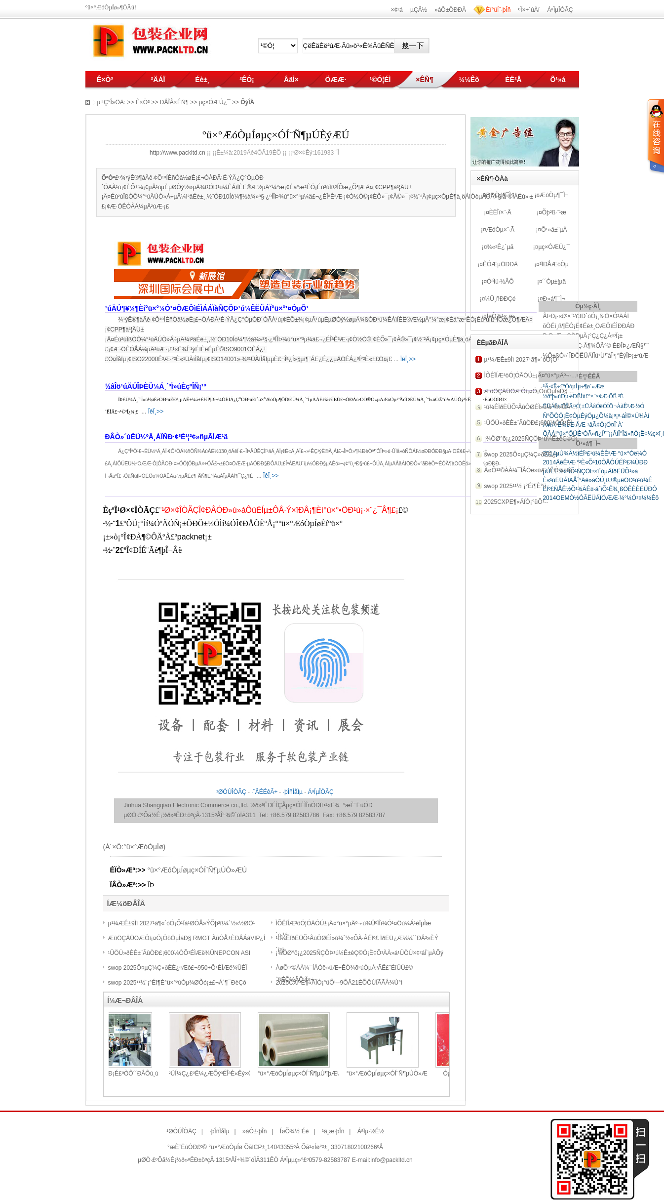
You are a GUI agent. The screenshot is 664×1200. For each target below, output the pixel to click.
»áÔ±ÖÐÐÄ (450, 9)
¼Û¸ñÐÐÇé (500, 298)
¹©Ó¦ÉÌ (380, 79)
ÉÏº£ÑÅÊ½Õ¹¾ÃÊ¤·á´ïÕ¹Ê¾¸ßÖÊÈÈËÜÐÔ (600, 489)
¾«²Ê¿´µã (500, 247)
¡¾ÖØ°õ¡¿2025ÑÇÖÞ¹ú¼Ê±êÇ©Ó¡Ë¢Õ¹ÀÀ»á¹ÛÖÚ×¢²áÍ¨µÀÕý (360, 953)
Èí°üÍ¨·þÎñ (498, 9)
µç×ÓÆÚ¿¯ (554, 247)
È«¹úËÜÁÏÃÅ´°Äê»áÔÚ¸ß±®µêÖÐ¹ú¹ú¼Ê (597, 480)
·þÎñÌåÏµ (293, 791)
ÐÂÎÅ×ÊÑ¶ (174, 102)
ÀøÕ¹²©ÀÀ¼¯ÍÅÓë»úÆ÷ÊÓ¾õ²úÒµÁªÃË (539, 470)
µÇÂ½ (418, 9)
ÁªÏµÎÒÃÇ (560, 9)
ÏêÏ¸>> (408, 359)
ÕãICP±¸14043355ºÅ (271, 1147)
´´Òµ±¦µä (554, 281)
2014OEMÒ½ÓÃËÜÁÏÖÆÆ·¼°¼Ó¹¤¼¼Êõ (601, 498)
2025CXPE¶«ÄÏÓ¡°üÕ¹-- (516, 501)
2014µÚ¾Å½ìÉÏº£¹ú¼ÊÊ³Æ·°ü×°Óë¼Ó (595, 453)
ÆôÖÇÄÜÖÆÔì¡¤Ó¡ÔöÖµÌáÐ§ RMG (533, 391)
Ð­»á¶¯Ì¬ (554, 298)
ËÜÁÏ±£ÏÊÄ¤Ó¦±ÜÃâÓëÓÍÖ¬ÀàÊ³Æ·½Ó (593, 406)
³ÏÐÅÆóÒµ (554, 264)
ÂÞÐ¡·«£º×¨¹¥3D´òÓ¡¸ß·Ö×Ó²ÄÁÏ (585, 316)
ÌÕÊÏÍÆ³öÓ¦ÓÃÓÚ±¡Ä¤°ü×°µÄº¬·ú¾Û (534, 375)
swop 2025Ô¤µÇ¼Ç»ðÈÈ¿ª (521, 454)
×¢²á (396, 9)
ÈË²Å (513, 79)
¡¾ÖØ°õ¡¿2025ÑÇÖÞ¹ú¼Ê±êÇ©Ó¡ (531, 438)
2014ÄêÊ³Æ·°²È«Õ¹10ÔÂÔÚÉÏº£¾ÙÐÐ (595, 462)
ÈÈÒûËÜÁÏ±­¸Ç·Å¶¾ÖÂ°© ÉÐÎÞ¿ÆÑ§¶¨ (596, 345)
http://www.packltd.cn (177, 152)
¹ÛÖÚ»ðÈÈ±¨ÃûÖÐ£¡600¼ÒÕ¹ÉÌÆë (533, 422)
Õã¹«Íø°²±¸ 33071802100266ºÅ (342, 1147)
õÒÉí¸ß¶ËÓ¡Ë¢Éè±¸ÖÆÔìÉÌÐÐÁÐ (588, 326)
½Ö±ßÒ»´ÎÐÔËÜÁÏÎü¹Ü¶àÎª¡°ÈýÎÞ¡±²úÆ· (596, 355)
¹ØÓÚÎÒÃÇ (231, 791)
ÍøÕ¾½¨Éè (294, 1131)
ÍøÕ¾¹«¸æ (500, 316)
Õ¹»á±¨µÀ (554, 229)
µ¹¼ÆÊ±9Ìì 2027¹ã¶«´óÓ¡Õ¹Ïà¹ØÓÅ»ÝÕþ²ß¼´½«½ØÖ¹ (181, 923)
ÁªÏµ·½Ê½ (370, 1131)
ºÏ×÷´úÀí (529, 9)
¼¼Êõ (469, 79)
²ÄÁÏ (158, 79)
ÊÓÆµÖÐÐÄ (500, 264)
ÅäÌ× (291, 79)
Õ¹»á (557, 79)
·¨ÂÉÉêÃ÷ (264, 791)
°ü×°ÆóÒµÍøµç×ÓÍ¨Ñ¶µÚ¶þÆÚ (332, 1073)
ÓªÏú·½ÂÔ (500, 281)
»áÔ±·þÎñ (254, 1131)
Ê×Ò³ (105, 79)
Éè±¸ (202, 79)
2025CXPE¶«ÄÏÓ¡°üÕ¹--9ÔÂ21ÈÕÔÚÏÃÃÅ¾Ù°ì (339, 982)
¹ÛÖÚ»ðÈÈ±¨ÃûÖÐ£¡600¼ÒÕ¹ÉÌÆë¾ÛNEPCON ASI (179, 953)
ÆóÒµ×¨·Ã (500, 229)
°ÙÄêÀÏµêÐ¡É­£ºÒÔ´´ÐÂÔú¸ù (153, 1073)
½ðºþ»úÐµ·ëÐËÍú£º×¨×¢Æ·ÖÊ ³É (583, 396)
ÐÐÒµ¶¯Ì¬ (500, 195)
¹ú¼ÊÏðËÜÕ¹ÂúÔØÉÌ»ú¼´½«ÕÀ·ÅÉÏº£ (535, 407)
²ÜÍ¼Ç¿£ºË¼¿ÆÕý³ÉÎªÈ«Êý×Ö (243, 1073)
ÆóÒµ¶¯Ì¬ (554, 195)
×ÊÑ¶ (424, 79)
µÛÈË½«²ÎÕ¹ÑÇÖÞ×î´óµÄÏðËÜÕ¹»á (590, 471)
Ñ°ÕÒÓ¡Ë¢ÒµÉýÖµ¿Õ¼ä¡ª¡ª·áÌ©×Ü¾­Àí (596, 416)
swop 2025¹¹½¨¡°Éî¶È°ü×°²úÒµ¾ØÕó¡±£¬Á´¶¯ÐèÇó (177, 982)
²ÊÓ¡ (246, 79)
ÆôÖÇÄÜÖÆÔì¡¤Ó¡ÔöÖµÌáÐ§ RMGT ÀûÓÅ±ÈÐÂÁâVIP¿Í (187, 938)
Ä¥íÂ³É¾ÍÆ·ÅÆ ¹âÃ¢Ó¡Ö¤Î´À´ (583, 424)
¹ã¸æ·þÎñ (333, 1131)
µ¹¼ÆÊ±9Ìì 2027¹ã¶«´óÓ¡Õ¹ (521, 359)
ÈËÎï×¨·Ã (500, 212)
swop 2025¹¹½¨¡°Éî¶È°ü (515, 486)
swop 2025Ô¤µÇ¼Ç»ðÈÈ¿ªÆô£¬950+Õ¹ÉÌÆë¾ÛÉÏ (177, 967)
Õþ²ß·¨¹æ (554, 212)
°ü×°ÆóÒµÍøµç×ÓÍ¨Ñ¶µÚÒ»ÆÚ (197, 870)
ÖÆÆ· (336, 79)
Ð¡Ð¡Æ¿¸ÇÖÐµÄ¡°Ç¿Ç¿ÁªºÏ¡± (583, 335)
